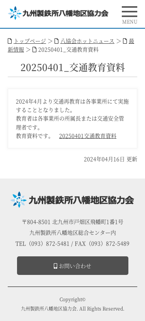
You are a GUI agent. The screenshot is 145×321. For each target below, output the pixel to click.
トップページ (30, 41)
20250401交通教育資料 (87, 135)
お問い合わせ (72, 266)
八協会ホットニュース (87, 41)
